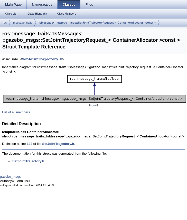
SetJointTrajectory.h (42, 59)
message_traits (22, 22)
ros (5, 22)
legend (93, 105)
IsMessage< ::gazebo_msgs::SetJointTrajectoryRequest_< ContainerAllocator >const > (97, 22)
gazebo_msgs (10, 176)
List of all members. (16, 112)
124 (29, 144)
